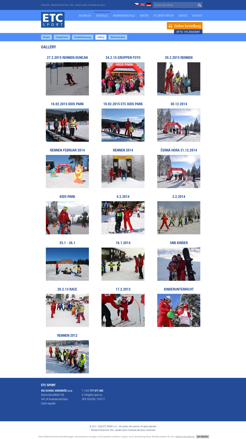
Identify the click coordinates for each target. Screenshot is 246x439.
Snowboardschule (124, 15)
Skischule (102, 15)
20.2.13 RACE (67, 289)
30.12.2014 (179, 103)
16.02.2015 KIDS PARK (67, 103)
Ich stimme (202, 436)
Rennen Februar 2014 (67, 150)
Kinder (46, 37)
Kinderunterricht (179, 289)
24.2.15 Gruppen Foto (123, 57)
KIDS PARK (67, 196)
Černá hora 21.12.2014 (179, 150)
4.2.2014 (123, 196)
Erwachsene (62, 37)
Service (183, 15)
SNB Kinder (179, 242)
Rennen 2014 (123, 150)
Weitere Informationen (185, 437)
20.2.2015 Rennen (179, 57)
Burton (144, 15)
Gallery (100, 37)
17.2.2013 (123, 289)
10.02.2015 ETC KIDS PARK (123, 103)
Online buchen (117, 37)
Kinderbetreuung (82, 37)
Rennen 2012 (67, 335)
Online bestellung (185, 26)
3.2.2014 (178, 196)
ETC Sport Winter (163, 15)
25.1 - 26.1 (67, 242)
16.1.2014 (123, 242)
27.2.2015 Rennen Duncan (67, 57)
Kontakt (197, 15)
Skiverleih (85, 15)
